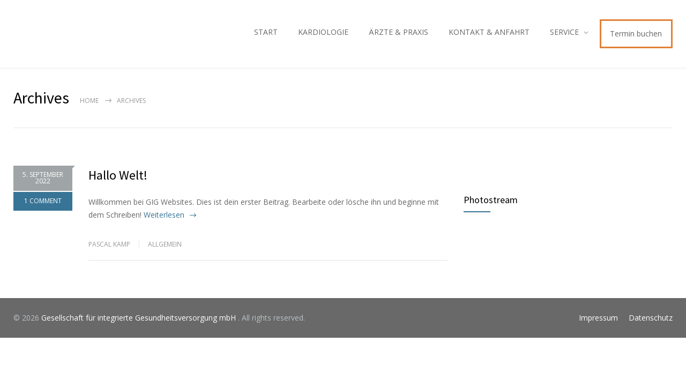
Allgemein (165, 244)
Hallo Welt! (117, 175)
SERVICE (564, 32)
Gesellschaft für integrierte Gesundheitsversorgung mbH (139, 318)
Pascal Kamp (109, 244)
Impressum (598, 318)
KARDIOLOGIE (323, 32)
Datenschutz (651, 318)
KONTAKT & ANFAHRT (489, 32)
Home (89, 100)
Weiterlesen (164, 215)
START (266, 32)
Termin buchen (636, 33)
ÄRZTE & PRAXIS (398, 32)
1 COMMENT (43, 200)
